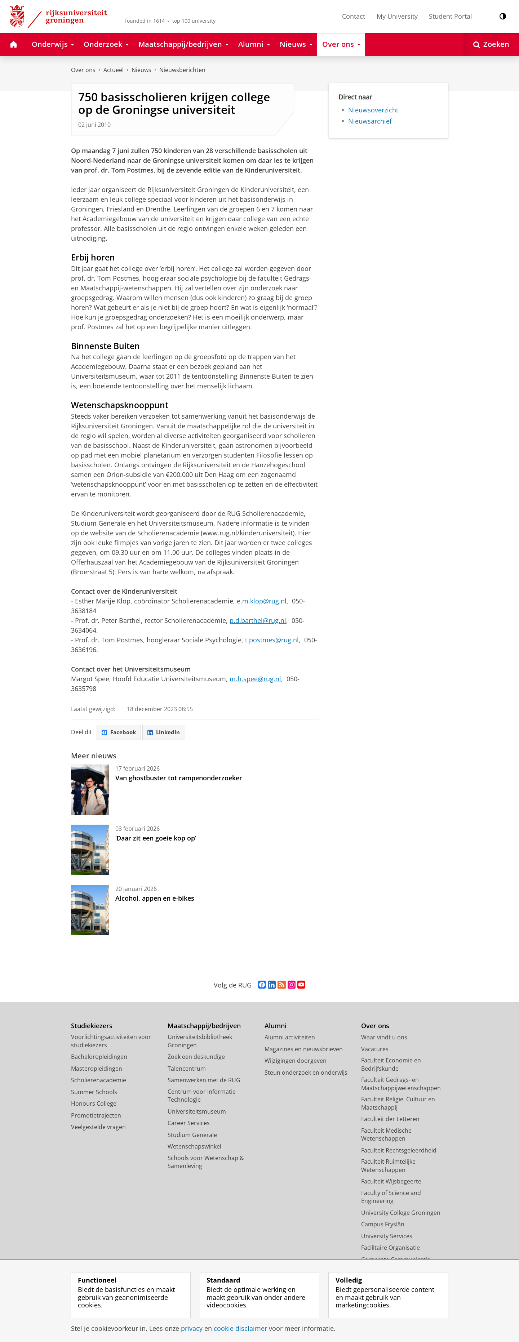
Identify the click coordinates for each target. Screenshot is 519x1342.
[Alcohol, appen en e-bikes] (90, 910)
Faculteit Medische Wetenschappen (386, 1135)
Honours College (93, 1104)
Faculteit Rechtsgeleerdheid (398, 1151)
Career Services (189, 1123)
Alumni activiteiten (290, 1038)
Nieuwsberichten (182, 70)
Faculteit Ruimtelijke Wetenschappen (388, 1166)
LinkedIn (167, 733)
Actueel (113, 70)
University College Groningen (400, 1213)
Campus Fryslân (382, 1225)
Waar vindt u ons (384, 1038)
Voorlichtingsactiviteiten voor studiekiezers (111, 1041)
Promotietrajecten (96, 1116)
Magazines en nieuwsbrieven (304, 1049)
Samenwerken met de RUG (204, 1080)
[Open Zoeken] (491, 44)
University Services (386, 1236)
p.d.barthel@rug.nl (258, 620)
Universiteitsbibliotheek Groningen (200, 1041)
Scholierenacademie (98, 1080)
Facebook (120, 733)
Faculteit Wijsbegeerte (391, 1182)
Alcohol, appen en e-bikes (154, 898)
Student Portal (450, 16)
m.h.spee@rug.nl (255, 678)
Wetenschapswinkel (194, 1147)
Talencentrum (187, 1069)
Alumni (276, 1026)
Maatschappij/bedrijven (204, 1026)
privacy (192, 1328)
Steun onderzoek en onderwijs (306, 1073)
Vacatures (375, 1049)
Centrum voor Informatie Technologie (202, 1096)
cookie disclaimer (240, 1328)
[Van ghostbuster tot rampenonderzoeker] (90, 790)
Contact (353, 16)
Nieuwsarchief (370, 121)
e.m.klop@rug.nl (262, 601)
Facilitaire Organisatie (390, 1248)
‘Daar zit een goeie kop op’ (155, 838)
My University (397, 16)
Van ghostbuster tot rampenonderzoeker (178, 778)
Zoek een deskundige (196, 1057)
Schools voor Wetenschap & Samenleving (206, 1162)
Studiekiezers (91, 1026)
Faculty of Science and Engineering (391, 1197)
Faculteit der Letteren (390, 1119)
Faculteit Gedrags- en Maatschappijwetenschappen (401, 1084)
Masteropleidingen (96, 1069)
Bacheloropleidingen (99, 1057)
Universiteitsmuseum (197, 1112)
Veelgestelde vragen (98, 1127)
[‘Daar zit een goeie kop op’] (90, 850)
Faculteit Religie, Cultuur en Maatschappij (398, 1104)
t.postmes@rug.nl (272, 640)
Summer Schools (94, 1092)
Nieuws (141, 70)
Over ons (83, 70)
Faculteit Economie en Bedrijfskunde (391, 1065)
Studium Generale (192, 1135)
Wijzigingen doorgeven (296, 1061)
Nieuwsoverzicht (373, 110)
